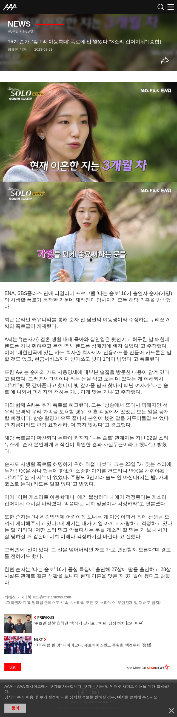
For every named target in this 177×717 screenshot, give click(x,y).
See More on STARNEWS (150, 667)
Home (13, 31)
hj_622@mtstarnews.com (49, 597)
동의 (15, 708)
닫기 (171, 710)
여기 (121, 697)
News (28, 31)
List (12, 667)
